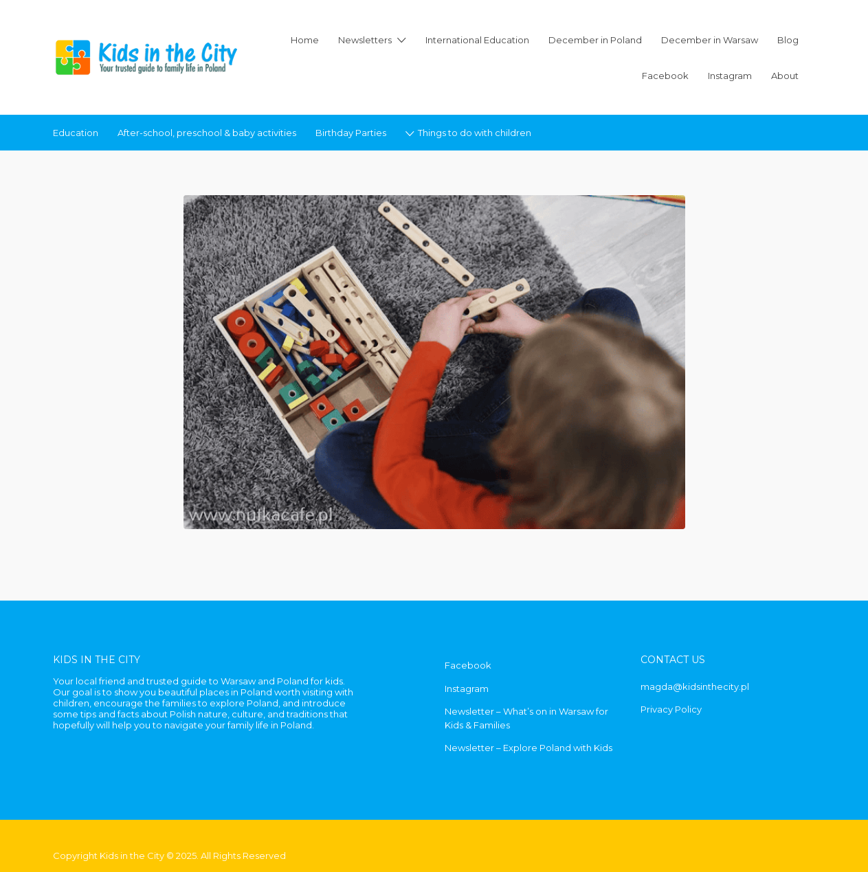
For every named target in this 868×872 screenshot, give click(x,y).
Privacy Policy (671, 709)
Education (75, 132)
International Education (477, 39)
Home (305, 39)
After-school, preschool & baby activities (207, 132)
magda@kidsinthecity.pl (695, 686)
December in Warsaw (709, 39)
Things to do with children (474, 132)
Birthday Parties (350, 132)
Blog (788, 39)
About (785, 75)
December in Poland (595, 39)
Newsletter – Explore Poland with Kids (528, 747)
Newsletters (365, 39)
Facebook (665, 75)
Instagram (730, 75)
